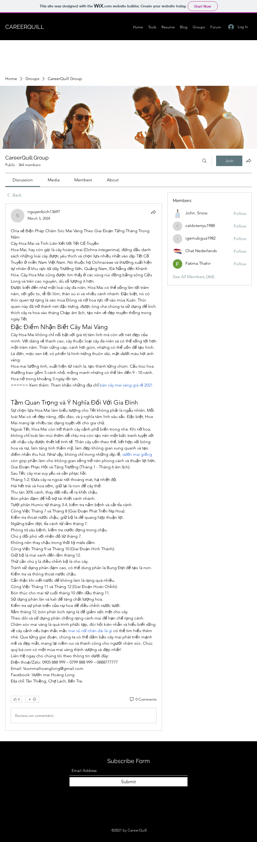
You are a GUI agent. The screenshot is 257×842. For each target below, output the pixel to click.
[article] (83, 467)
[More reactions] (32, 699)
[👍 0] (16, 699)
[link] (23, 179)
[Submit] (128, 781)
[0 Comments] (143, 699)
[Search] (204, 161)
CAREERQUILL (24, 26)
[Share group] (248, 160)
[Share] (153, 212)
